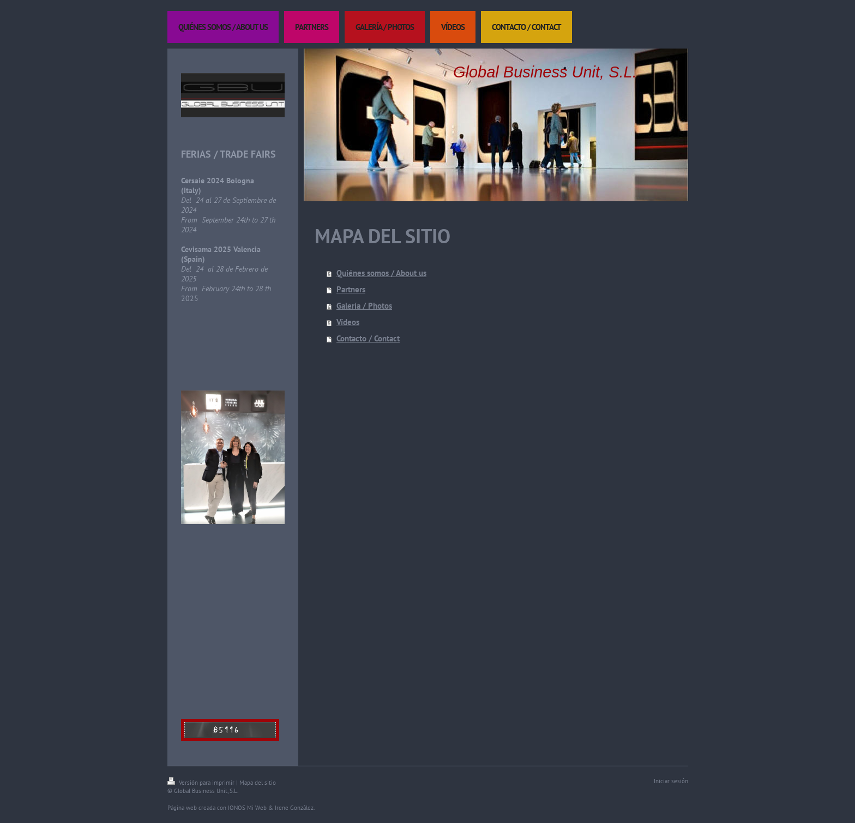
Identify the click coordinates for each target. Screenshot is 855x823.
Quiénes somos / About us (381, 273)
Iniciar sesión (671, 781)
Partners (350, 289)
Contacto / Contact (368, 338)
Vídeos (347, 322)
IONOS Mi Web (247, 808)
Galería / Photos (364, 306)
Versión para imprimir (201, 782)
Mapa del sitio (257, 782)
